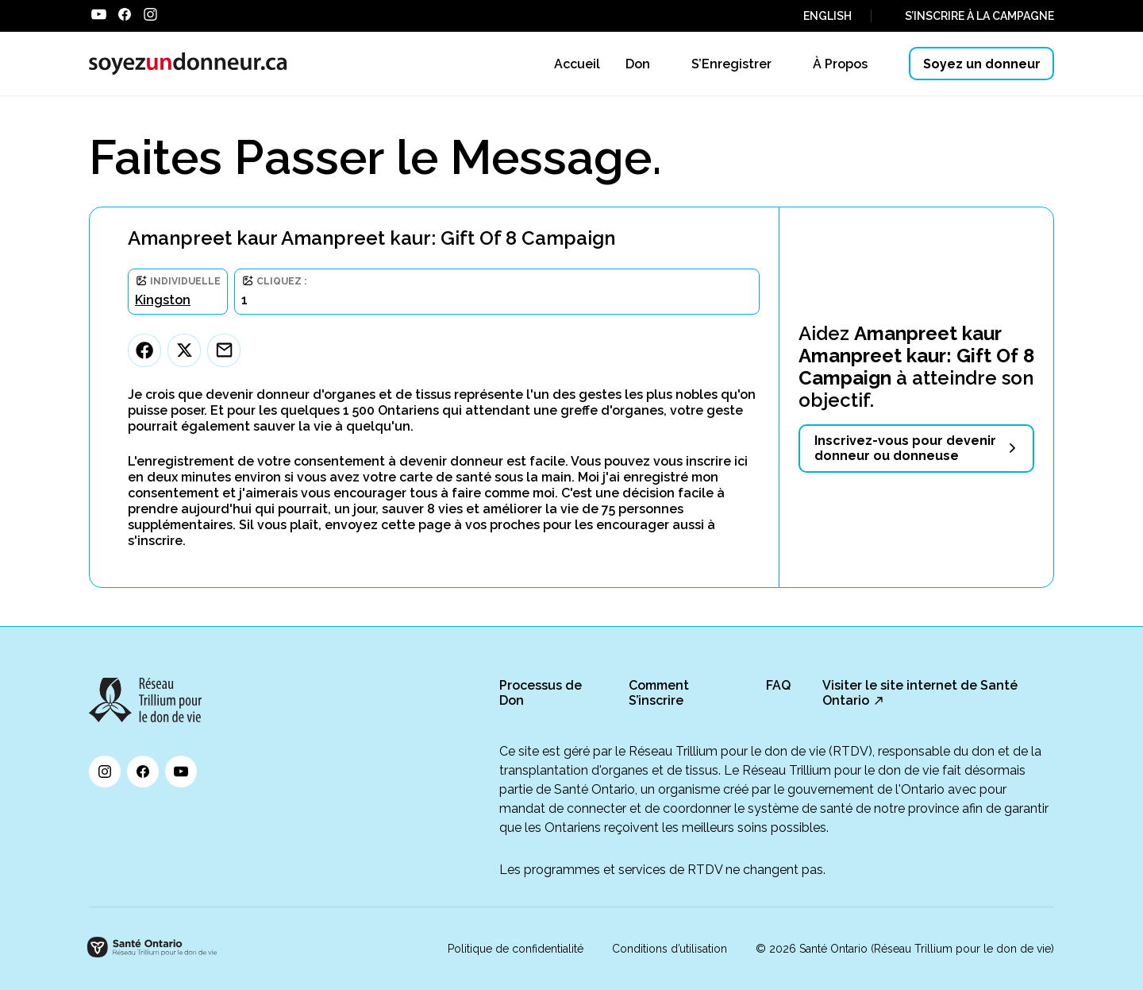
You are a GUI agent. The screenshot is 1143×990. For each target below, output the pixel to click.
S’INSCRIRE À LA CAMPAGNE (979, 16)
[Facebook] (144, 350)
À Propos (840, 64)
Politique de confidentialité (515, 948)
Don (637, 64)
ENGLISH (827, 16)
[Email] (224, 350)
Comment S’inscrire (659, 693)
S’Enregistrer (731, 64)
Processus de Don (540, 693)
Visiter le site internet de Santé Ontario (920, 693)
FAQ (778, 685)
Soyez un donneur (982, 64)
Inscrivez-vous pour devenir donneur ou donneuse (905, 448)
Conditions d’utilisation (669, 948)
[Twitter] (184, 350)
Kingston (162, 299)
